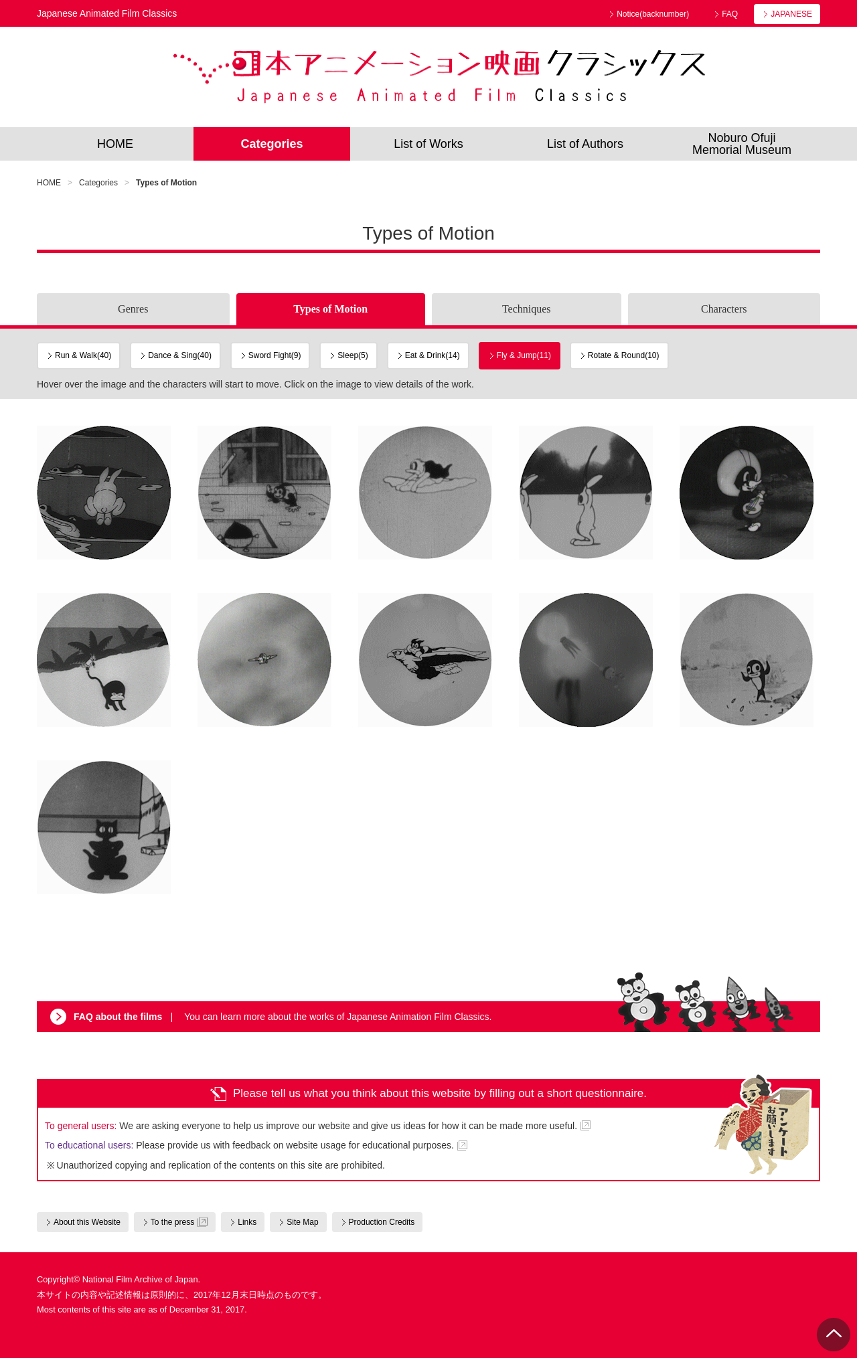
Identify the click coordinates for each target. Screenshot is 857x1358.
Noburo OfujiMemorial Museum (741, 144)
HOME (115, 144)
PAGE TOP (833, 1334)
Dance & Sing (180, 355)
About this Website (87, 1222)
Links (247, 1222)
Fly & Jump (524, 355)
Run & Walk (83, 355)
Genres (133, 309)
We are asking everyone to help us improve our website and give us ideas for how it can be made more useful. (311, 1125)
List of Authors (585, 144)
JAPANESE (791, 14)
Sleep (352, 355)
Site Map (302, 1222)
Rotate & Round (623, 355)
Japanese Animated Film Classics (439, 77)
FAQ (730, 14)
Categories (271, 144)
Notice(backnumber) (653, 14)
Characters (724, 309)
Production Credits (382, 1222)
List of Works (428, 144)
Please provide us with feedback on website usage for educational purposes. (249, 1145)
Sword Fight (274, 355)
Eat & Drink (432, 355)
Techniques (526, 309)
